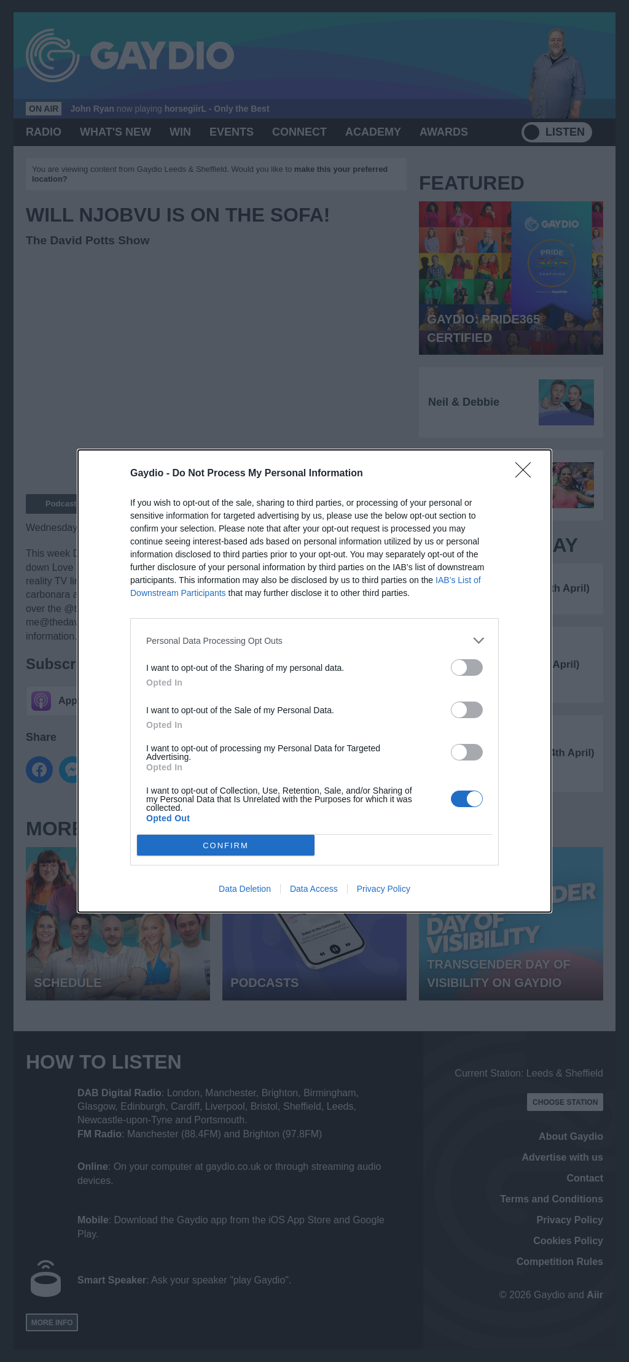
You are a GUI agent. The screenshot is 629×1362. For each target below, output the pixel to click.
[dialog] (314, 681)
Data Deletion (245, 889)
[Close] (527, 474)
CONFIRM (226, 844)
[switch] (467, 667)
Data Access (314, 889)
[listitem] (314, 640)
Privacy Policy (383, 889)
